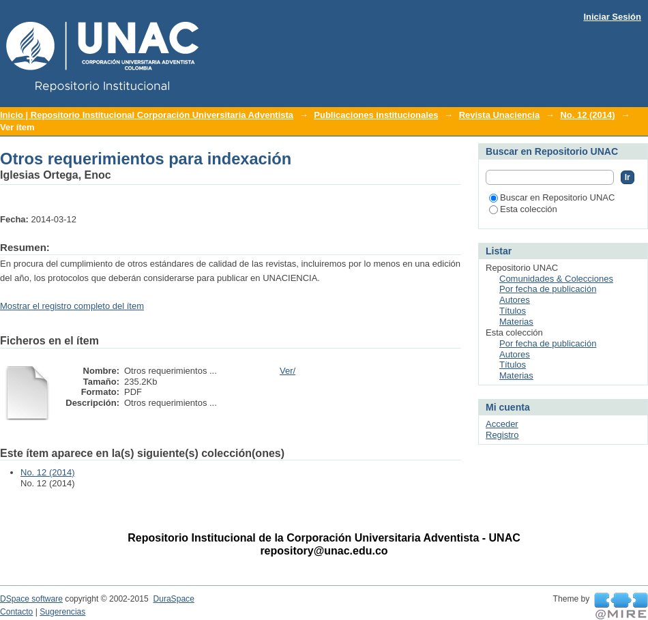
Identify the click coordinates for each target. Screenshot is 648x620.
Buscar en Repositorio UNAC (552, 197)
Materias (516, 321)
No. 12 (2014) (587, 115)
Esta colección (523, 209)
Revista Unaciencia (499, 115)
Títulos (512, 311)
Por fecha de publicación (547, 289)
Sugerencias (62, 612)
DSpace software (31, 599)
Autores (514, 300)
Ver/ (287, 371)
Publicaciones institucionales (376, 115)
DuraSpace (173, 599)
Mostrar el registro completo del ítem (72, 306)
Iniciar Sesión (612, 17)
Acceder (502, 424)
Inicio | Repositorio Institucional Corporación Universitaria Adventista (146, 115)
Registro (502, 435)
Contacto (16, 612)
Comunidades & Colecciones (556, 279)
